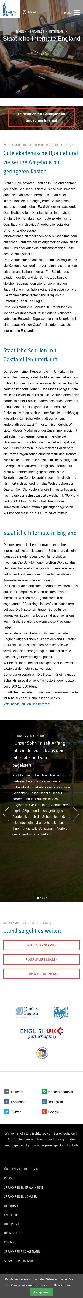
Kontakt (32, 12)
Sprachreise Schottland (22, 1252)
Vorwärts (75, 813)
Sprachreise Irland (18, 1261)
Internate (56, 32)
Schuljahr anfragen (42, 945)
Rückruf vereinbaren (41, 960)
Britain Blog (13, 1233)
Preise (8, 1178)
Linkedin (17, 1092)
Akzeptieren (41, 1292)
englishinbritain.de (29, 32)
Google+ (54, 1112)
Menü (72, 12)
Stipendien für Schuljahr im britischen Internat (41, 117)
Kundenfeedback (60, 1092)
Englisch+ (11, 1215)
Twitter (16, 1112)
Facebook (18, 1102)
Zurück (6, 813)
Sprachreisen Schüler (20, 1196)
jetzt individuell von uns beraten (26, 704)
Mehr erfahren (63, 1285)
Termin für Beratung (41, 974)
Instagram (55, 1102)
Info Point (11, 1224)
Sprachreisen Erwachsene (23, 1187)
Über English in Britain (21, 1169)
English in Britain (10, 9)
